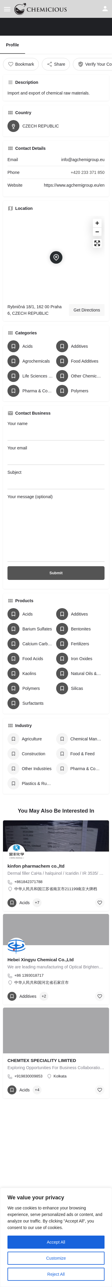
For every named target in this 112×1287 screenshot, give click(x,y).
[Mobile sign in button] (105, 8)
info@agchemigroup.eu (83, 159)
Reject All (56, 1274)
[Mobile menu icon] (7, 9)
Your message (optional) (56, 528)
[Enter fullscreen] (97, 243)
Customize (56, 1258)
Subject (56, 479)
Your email (56, 455)
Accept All (56, 1242)
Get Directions (86, 310)
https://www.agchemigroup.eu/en (74, 185)
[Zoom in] (97, 223)
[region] (56, 1237)
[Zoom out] (97, 231)
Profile (12, 45)
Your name (56, 430)
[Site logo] (41, 9)
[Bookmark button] (100, 902)
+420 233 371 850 (88, 172)
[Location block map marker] (56, 257)
